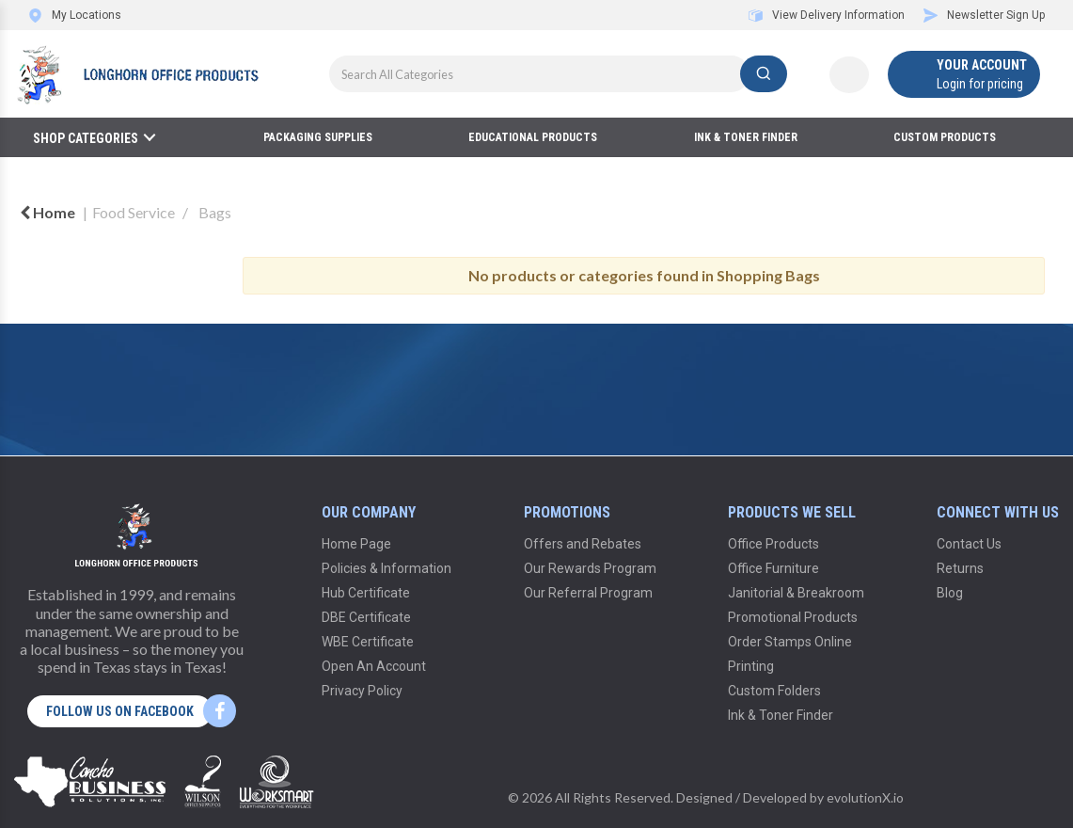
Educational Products (532, 137)
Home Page (356, 543)
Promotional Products (793, 617)
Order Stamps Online (790, 641)
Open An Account (374, 666)
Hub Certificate (366, 592)
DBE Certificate (366, 617)
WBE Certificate (368, 641)
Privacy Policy (362, 690)
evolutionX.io (865, 797)
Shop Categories (85, 138)
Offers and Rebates (582, 543)
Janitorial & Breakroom (796, 592)
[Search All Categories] (558, 74)
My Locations (74, 15)
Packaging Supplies (317, 137)
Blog (950, 592)
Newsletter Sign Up (984, 15)
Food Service (133, 212)
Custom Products (944, 137)
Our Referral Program (588, 592)
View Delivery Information (827, 15)
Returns (960, 568)
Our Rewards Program (590, 568)
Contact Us (969, 543)
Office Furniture (773, 568)
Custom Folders (774, 690)
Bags (214, 212)
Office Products (773, 543)
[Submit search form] (763, 74)
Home (47, 212)
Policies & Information (386, 568)
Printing (751, 666)
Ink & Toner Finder (745, 137)
